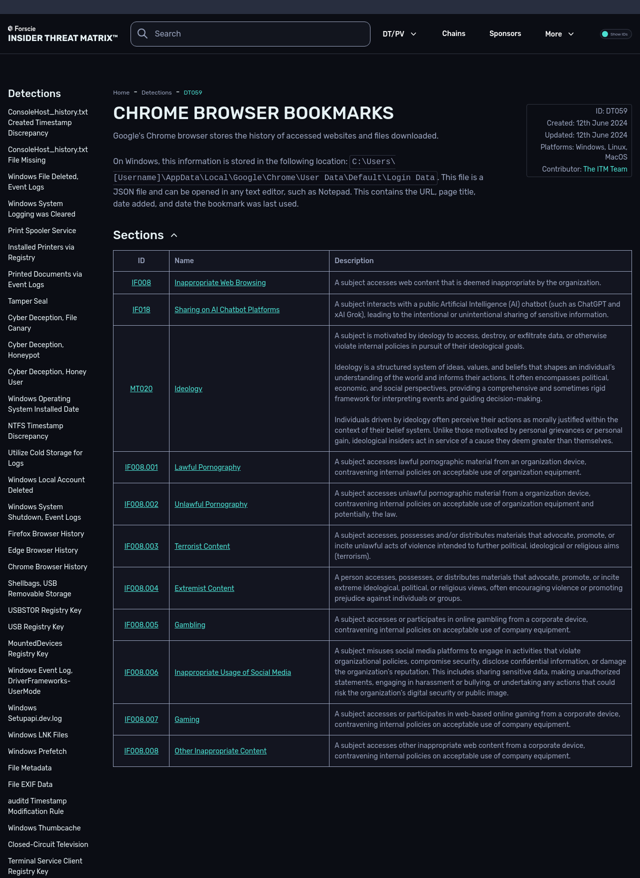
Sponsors (506, 34)
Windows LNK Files (38, 735)
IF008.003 (141, 546)
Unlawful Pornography (211, 504)
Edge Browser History (43, 550)
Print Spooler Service (42, 231)
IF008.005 (141, 625)
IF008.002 (141, 504)
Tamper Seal (28, 301)
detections (157, 92)
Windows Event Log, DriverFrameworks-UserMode (40, 681)
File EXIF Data (30, 784)
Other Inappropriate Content (220, 751)
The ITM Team (605, 169)
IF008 (141, 283)
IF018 (141, 310)
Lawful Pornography (207, 467)
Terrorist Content (202, 546)
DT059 (193, 92)
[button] (146, 235)
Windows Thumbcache (44, 828)
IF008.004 (141, 588)
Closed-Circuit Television (48, 844)
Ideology (188, 389)
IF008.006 (141, 672)
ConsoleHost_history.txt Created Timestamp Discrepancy (48, 123)
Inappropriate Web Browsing (220, 283)
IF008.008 (141, 751)
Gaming (187, 719)
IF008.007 (141, 719)
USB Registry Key (36, 627)
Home (121, 92)
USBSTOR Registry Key (45, 610)
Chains (454, 34)
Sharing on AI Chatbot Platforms (227, 310)
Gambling (190, 625)
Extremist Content (204, 588)
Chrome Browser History (48, 567)
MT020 (141, 389)
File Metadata (30, 768)
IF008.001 (141, 467)
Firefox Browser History (46, 534)
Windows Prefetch (37, 751)
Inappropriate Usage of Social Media (232, 672)
